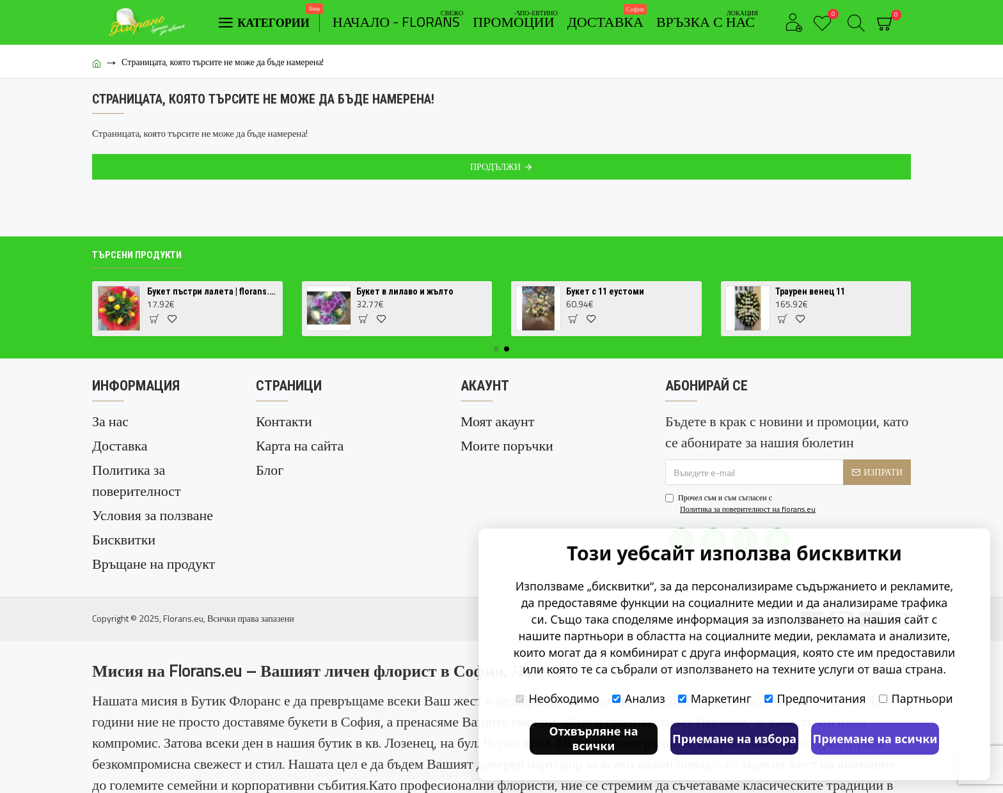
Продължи (495, 166)
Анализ (638, 698)
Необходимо (557, 698)
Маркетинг (715, 698)
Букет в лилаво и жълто (405, 291)
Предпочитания (815, 698)
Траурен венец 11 (810, 291)
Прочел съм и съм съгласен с (741, 503)
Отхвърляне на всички (593, 738)
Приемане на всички (875, 738)
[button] (496, 348)
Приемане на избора (734, 738)
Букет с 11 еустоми (605, 291)
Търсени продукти (137, 255)
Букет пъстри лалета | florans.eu (212, 291)
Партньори (916, 698)
